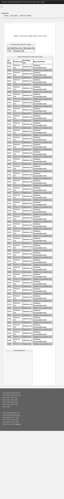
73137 (9, 192)
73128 (9, 163)
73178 (9, 304)
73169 (9, 290)
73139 (9, 196)
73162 (9, 272)
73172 (9, 297)
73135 (9, 185)
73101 (9, 66)
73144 (9, 214)
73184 (9, 311)
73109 (9, 95)
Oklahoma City (18, 51)
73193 (9, 326)
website (18, 424)
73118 (9, 127)
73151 (9, 239)
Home (6, 15)
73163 (9, 275)
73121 (9, 138)
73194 (9, 329)
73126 (9, 156)
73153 (9, 246)
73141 (9, 203)
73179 (9, 308)
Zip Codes (14, 15)
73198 (9, 340)
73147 (9, 225)
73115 (9, 117)
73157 (9, 261)
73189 (9, 318)
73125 (9, 153)
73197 (9, 336)
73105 (9, 81)
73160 (9, 268)
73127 (9, 160)
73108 (9, 91)
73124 (9, 149)
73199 (9, 344)
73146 (9, 221)
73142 (9, 207)
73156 (9, 257)
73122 (9, 142)
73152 (9, 243)
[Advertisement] (30, 28)
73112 (9, 106)
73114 (9, 113)
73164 (9, 279)
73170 (9, 293)
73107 (9, 88)
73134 (9, 182)
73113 (9, 109)
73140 (9, 199)
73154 (9, 250)
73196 (9, 333)
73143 (9, 210)
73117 (9, 124)
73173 (9, 300)
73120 (9, 135)
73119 (9, 131)
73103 (9, 73)
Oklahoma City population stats (42, 70)
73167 (9, 286)
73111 (9, 102)
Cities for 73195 (25, 15)
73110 (9, 99)
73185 (9, 315)
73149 (9, 232)
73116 (9, 120)
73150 (9, 235)
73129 (9, 167)
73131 (9, 174)
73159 (9, 264)
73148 (9, 228)
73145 (9, 218)
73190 (9, 322)
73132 (9, 178)
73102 (9, 70)
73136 (9, 189)
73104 (9, 77)
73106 (9, 84)
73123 (9, 146)
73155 (9, 254)
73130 (9, 171)
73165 (9, 282)
